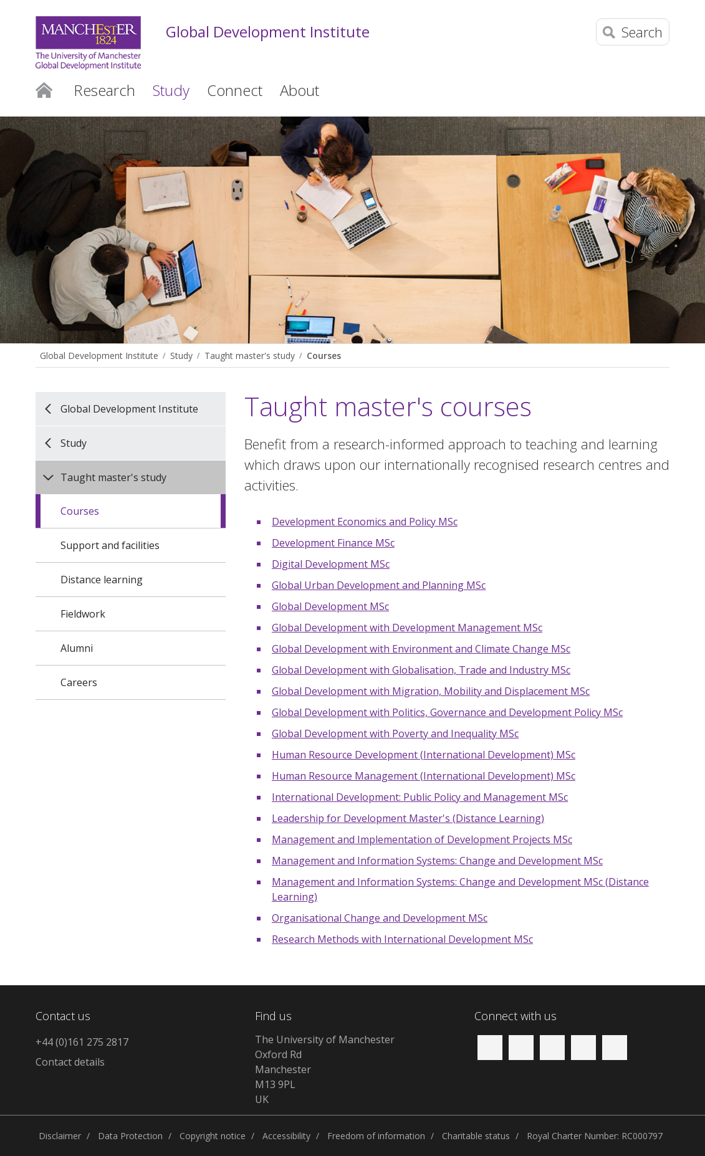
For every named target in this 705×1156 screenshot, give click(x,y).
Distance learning (101, 579)
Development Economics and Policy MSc (365, 521)
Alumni (76, 648)
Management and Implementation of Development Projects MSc (422, 839)
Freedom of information (376, 1136)
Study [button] (171, 90)
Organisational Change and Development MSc (379, 918)
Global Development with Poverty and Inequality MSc (395, 733)
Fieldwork (82, 614)
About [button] (299, 90)
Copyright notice (213, 1136)
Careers (78, 682)
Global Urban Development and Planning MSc (379, 585)
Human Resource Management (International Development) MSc (423, 776)
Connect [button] (234, 90)
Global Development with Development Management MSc (407, 627)
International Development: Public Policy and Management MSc (420, 797)
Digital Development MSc (331, 564)
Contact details (70, 1062)
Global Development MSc (330, 606)
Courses (324, 355)
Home (44, 89)
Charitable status (476, 1136)
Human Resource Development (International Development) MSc (423, 755)
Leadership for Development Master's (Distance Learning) (408, 818)
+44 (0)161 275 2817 (82, 1042)
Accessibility (286, 1136)
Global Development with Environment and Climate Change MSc (421, 649)
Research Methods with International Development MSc (402, 939)
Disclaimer (60, 1136)
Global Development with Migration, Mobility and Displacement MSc (431, 691)
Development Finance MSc (333, 543)
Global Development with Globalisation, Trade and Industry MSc (421, 670)
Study (181, 355)
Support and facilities (110, 545)
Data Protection (130, 1136)
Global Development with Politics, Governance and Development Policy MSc (447, 712)
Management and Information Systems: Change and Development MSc (437, 860)
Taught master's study (249, 355)
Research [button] (104, 90)
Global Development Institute (268, 32)
